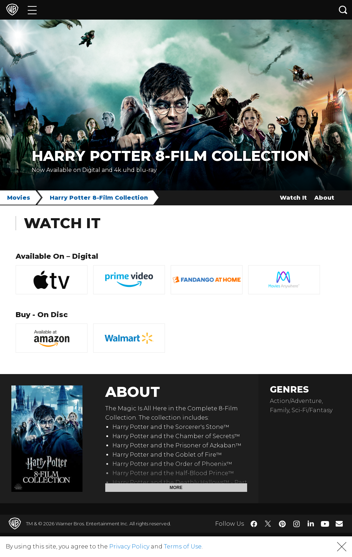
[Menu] (32, 10)
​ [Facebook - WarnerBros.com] (254, 524)
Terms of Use (183, 546)
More (176, 487)
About (324, 197)
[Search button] (343, 10)
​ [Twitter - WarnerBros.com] (268, 524)
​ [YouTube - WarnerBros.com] (325, 524)
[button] (341, 546)
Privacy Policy (129, 546)
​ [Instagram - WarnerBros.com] (296, 524)
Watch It (293, 197)
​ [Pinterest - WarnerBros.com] (282, 524)
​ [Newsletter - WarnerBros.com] (339, 523)
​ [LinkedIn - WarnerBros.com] (310, 523)
